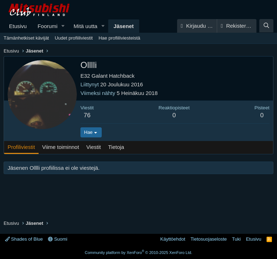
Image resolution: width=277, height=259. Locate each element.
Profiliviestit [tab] (21, 147)
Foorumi (47, 26)
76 (87, 115)
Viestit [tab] (93, 147)
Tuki (236, 239)
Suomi (57, 239)
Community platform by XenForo (138, 252)
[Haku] (266, 25)
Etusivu (18, 26)
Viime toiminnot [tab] (60, 147)
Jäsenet (124, 26)
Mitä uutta (85, 26)
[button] (63, 26)
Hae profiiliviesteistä (119, 38)
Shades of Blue (24, 239)
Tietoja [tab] (116, 147)
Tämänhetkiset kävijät (26, 38)
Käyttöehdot (172, 239)
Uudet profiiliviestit (74, 38)
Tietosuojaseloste (208, 239)
